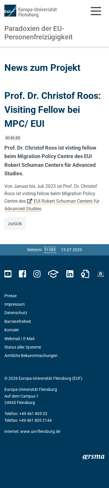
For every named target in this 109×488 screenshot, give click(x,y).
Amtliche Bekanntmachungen (31, 355)
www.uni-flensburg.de (40, 431)
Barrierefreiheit (17, 321)
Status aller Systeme (22, 347)
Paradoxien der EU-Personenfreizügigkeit (38, 33)
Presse (10, 295)
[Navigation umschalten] (96, 11)
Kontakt (11, 330)
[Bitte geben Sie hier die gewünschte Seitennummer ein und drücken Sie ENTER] (50, 250)
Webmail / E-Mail (19, 338)
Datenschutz (15, 312)
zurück (15, 223)
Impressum (14, 304)
